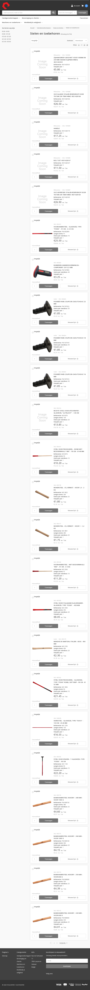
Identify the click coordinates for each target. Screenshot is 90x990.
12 (78, 45)
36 (84, 45)
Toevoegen (82, 13)
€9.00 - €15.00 (6, 34)
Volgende (63, 943)
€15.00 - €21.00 (6, 36)
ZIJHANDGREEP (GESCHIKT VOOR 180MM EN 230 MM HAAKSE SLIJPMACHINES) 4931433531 (70, 60)
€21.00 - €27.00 (6, 39)
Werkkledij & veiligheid (33, 22)
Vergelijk (34, 40)
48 (87, 45)
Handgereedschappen (11, 18)
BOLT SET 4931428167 (62, 160)
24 (81, 45)
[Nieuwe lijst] (73, 78)
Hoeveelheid (36, 74)
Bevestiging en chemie (31, 18)
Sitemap (4, 956)
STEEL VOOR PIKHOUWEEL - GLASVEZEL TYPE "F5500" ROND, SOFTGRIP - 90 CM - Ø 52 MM (69, 682)
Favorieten (84, 18)
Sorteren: (70, 40)
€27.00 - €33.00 (6, 41)
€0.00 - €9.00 (5, 31)
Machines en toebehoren (12, 22)
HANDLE (57, 128)
